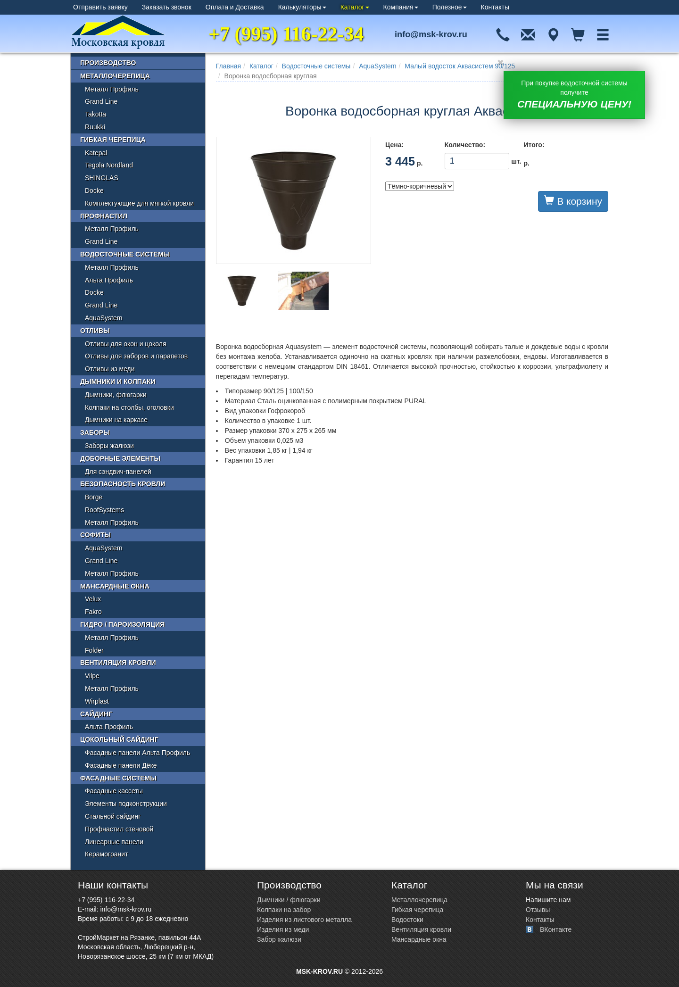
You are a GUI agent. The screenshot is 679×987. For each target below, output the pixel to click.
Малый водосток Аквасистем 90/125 (460, 66)
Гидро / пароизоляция (122, 624)
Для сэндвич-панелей (118, 471)
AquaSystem (377, 66)
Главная (228, 66)
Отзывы (538, 909)
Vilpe (92, 676)
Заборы (95, 432)
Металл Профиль (112, 89)
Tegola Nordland (109, 165)
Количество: (465, 145)
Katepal (96, 153)
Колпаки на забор (284, 909)
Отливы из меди (110, 369)
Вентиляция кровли (118, 662)
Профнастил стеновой (119, 829)
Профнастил (103, 216)
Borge (93, 497)
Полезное (449, 7)
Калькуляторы (302, 7)
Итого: (533, 145)
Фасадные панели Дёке (121, 765)
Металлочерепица (115, 76)
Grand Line (101, 101)
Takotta (95, 114)
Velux (93, 599)
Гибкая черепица (113, 139)
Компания (400, 7)
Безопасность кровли (122, 484)
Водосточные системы (316, 66)
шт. (477, 161)
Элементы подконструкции (126, 803)
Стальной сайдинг (113, 816)
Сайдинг (96, 714)
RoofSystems (104, 510)
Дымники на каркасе (116, 419)
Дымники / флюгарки (289, 900)
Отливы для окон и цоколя (125, 344)
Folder (94, 650)
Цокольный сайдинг (119, 739)
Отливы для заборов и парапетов (136, 356)
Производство (108, 62)
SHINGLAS (101, 178)
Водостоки (407, 919)
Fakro (93, 611)
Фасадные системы (118, 778)
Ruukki (95, 127)
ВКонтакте (555, 929)
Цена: (394, 145)
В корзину (573, 201)
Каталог (354, 7)
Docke (94, 190)
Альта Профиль (109, 280)
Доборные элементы (120, 458)
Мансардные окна (114, 586)
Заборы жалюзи (109, 445)
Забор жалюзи (279, 939)
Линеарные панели (114, 842)
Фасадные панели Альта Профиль (137, 752)
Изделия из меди (283, 929)
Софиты (95, 535)
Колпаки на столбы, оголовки (129, 407)
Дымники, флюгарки (116, 394)
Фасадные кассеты (114, 791)
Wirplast (97, 701)
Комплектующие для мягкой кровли (139, 203)
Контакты (495, 7)
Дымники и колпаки (118, 381)
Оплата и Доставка (235, 7)
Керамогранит (106, 854)
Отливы (95, 330)
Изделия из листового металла (304, 919)
